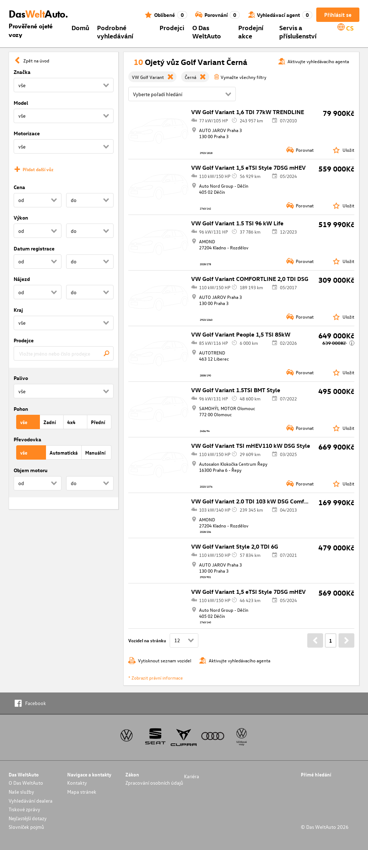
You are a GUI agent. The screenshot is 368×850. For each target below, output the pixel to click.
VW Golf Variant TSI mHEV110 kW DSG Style (250, 445)
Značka (22, 72)
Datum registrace (34, 248)
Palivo (21, 378)
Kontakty (77, 782)
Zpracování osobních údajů (154, 782)
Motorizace (27, 133)
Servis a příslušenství (298, 31)
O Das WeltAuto (206, 31)
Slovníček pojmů (26, 826)
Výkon (21, 217)
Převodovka (27, 439)
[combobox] (64, 353)
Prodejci (172, 27)
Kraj (18, 309)
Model (21, 102)
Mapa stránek (81, 791)
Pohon (21, 408)
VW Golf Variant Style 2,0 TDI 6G (234, 546)
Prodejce (24, 340)
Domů (80, 27)
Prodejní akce (250, 31)
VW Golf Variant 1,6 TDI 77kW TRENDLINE (247, 112)
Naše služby (21, 791)
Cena (19, 187)
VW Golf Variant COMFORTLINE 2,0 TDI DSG (249, 278)
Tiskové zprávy (24, 809)
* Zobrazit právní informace (155, 678)
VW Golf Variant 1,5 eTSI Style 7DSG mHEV (248, 167)
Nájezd (22, 279)
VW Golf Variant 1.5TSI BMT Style (235, 390)
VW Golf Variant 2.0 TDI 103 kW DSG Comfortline (256, 501)
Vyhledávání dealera (30, 800)
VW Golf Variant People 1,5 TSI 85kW (240, 334)
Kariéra (191, 776)
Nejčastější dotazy (28, 818)
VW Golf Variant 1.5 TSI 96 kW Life (237, 223)
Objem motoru (30, 470)
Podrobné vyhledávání (115, 31)
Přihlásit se (337, 14)
